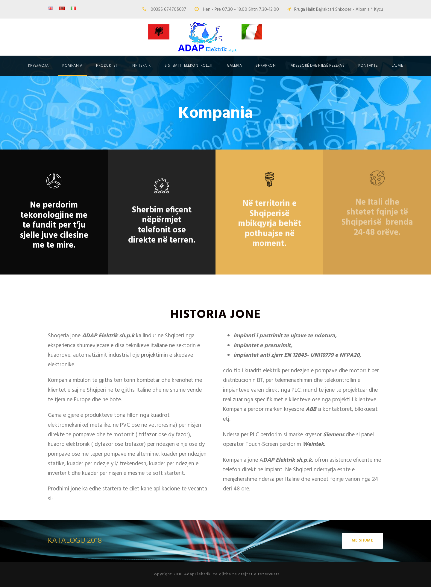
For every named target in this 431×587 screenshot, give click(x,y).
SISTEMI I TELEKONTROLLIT (189, 65)
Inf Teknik (141, 65)
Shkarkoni (266, 65)
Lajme (397, 65)
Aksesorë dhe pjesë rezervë (318, 65)
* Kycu (377, 9)
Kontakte (368, 65)
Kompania (72, 65)
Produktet (107, 65)
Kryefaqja (38, 65)
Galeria (234, 65)
